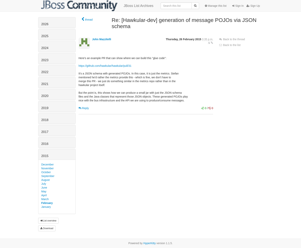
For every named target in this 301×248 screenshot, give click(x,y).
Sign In (238, 5)
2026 (44, 24)
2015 (44, 156)
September (47, 176)
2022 (44, 72)
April (44, 195)
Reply (84, 108)
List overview (48, 220)
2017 (44, 132)
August (45, 179)
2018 (44, 120)
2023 (44, 60)
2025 (44, 36)
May (43, 191)
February (47, 203)
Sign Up (253, 5)
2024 (44, 48)
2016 (44, 144)
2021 (44, 84)
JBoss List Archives (97, 6)
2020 (44, 96)
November (47, 168)
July (43, 183)
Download (46, 228)
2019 (44, 108)
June (44, 187)
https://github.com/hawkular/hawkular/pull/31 (105, 65)
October (46, 172)
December (47, 164)
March (45, 199)
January (46, 206)
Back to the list (230, 45)
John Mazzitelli (101, 39)
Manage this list (216, 5)
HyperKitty (149, 243)
